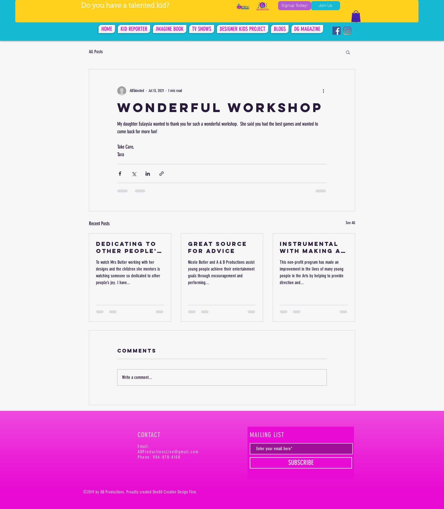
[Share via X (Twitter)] (133, 173)
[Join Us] (325, 5)
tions (120, 492)
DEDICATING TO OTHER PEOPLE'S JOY (129, 247)
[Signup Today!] (294, 5)
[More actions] (323, 90)
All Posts (96, 51)
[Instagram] (347, 31)
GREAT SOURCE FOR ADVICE (217, 247)
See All (350, 222)
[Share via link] (161, 173)
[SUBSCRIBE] (301, 463)
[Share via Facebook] (120, 173)
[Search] (355, 21)
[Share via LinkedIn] (147, 173)
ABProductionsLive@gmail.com (168, 451)
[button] (348, 52)
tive (174, 492)
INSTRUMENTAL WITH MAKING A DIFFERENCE (310, 247)
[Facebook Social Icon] (336, 31)
